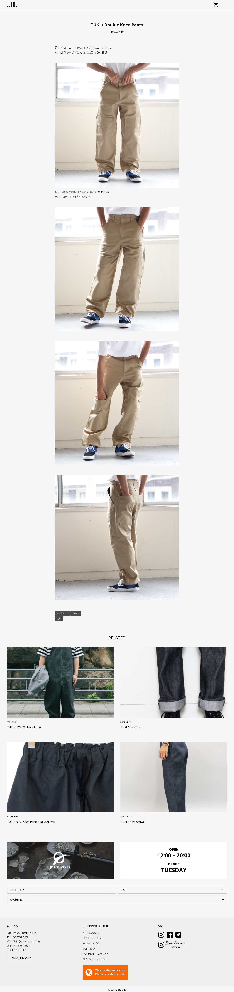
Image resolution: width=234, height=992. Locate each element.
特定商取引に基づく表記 (96, 952)
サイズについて (91, 931)
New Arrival (63, 613)
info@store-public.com (27, 939)
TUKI (59, 618)
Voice (76, 613)
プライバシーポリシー (95, 957)
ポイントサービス (92, 936)
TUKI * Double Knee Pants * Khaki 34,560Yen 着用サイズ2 (82, 191)
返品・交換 (89, 947)
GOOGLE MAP (21, 956)
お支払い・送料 (91, 941)
